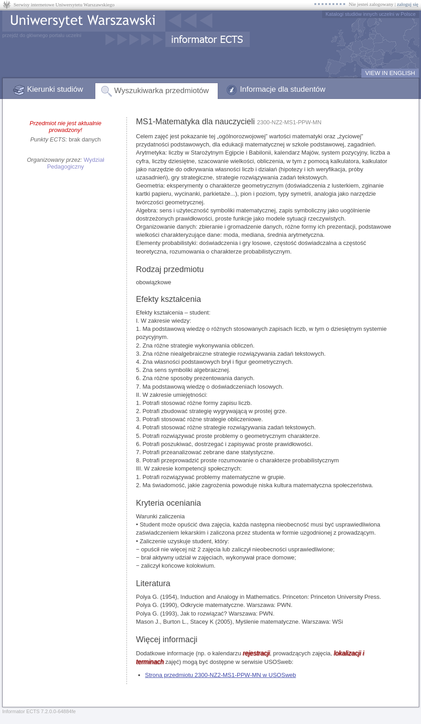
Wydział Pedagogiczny (75, 163)
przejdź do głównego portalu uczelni (41, 35)
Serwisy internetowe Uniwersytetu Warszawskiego (64, 4)
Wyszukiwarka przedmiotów (161, 90)
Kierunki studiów (55, 89)
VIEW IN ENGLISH (390, 73)
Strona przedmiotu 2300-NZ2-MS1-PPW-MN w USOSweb (220, 675)
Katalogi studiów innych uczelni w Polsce (371, 14)
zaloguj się (407, 4)
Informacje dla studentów (282, 89)
